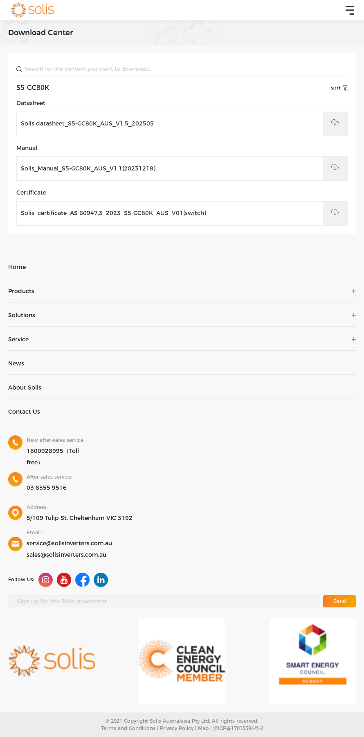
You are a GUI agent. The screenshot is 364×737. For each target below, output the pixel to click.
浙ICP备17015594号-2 (238, 728)
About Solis (24, 387)
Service (18, 339)
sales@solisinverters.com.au (66, 554)
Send (339, 601)
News (16, 363)
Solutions (21, 315)
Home (17, 267)
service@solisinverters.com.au (69, 543)
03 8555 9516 (47, 487)
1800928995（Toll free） (53, 456)
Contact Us (24, 411)
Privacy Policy (176, 728)
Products (21, 291)
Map (203, 728)
